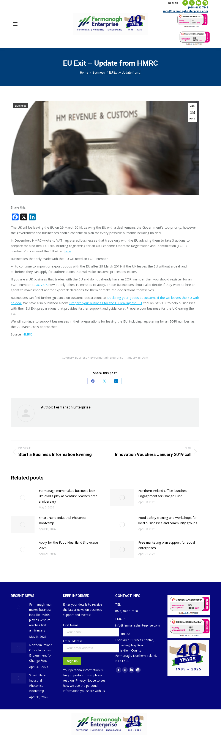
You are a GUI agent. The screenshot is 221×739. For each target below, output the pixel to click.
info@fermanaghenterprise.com (185, 11)
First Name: (71, 625)
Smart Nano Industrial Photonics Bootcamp (63, 520)
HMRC (27, 334)
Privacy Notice (86, 680)
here (67, 251)
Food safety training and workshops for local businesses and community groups (167, 520)
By (106, 357)
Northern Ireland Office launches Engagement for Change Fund (162, 493)
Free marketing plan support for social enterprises (166, 545)
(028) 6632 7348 (198, 7)
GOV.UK (42, 284)
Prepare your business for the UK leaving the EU (105, 303)
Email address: (73, 641)
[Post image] (23, 497)
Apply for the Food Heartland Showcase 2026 (68, 545)
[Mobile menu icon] (15, 24)
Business (20, 105)
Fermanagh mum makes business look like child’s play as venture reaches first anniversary (68, 495)
